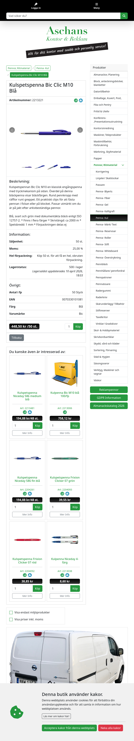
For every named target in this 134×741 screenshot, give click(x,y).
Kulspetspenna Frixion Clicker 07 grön (65, 479)
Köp (37, 426)
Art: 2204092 (27, 571)
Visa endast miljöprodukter (32, 612)
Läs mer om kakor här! (56, 716)
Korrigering (102, 171)
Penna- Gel (102, 204)
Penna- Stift (102, 244)
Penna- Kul (102, 217)
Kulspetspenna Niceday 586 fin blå (27, 479)
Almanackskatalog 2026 (108, 406)
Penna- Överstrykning (108, 257)
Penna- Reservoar (106, 231)
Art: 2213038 (65, 571)
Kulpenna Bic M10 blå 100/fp (64, 394)
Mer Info (27, 433)
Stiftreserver (103, 310)
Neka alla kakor (110, 728)
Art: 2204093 (65, 489)
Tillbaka (17, 338)
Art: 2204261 (27, 489)
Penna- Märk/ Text (106, 224)
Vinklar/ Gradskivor (107, 323)
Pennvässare (103, 284)
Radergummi (103, 290)
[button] (12, 130)
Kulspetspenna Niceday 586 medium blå (27, 396)
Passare (100, 184)
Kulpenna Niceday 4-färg (65, 560)
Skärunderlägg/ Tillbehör (110, 303)
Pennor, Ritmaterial (19, 68)
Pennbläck (102, 264)
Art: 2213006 (65, 408)
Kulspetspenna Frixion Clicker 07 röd (27, 560)
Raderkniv (101, 297)
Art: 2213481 (27, 408)
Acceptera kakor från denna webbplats (69, 728)
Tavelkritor (102, 317)
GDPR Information (109, 398)
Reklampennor (109, 390)
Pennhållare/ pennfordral (110, 270)
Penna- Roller (103, 237)
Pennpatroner (104, 277)
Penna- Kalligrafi (105, 211)
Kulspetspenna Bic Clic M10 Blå (29, 75)
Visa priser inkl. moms (28, 619)
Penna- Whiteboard (107, 251)
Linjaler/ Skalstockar (107, 178)
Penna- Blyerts (104, 191)
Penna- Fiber (103, 198)
